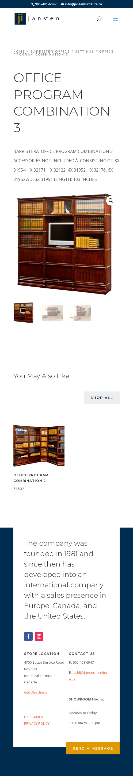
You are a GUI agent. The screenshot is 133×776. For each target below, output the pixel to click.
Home (19, 51)
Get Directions (35, 692)
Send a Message (93, 748)
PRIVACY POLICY (37, 723)
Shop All (101, 397)
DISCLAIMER (33, 717)
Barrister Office (50, 51)
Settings (84, 51)
